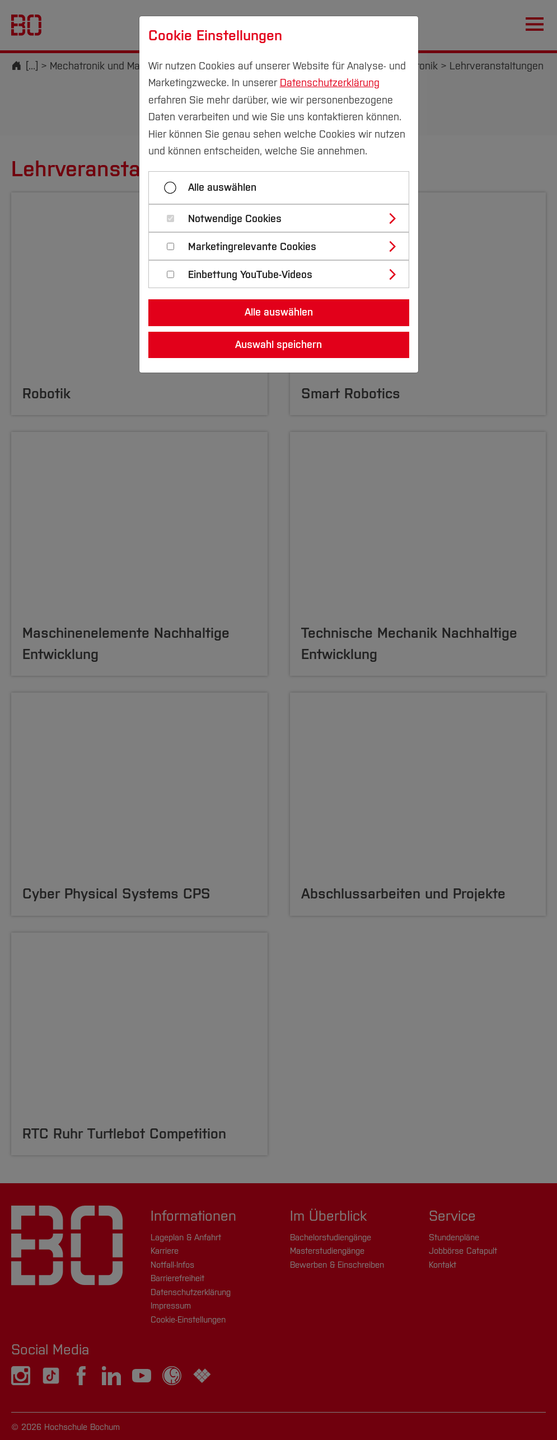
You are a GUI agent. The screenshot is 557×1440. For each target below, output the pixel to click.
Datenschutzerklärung (330, 83)
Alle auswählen (222, 187)
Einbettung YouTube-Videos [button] (250, 275)
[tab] (283, 218)
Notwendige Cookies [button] (235, 219)
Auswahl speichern (278, 344)
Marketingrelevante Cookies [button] (252, 247)
